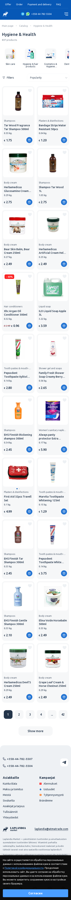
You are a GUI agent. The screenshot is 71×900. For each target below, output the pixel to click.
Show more (35, 731)
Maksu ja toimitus (13, 789)
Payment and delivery (39, 4)
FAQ (58, 4)
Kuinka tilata (10, 783)
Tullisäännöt (10, 811)
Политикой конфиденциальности (24, 868)
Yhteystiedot (10, 817)
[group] (10, 56)
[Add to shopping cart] (29, 140)
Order (19, 4)
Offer (8, 4)
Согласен (35, 893)
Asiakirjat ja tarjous (14, 806)
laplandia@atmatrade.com (51, 828)
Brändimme (46, 800)
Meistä (7, 794)
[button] (17, 489)
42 (63, 714)
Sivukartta (9, 800)
